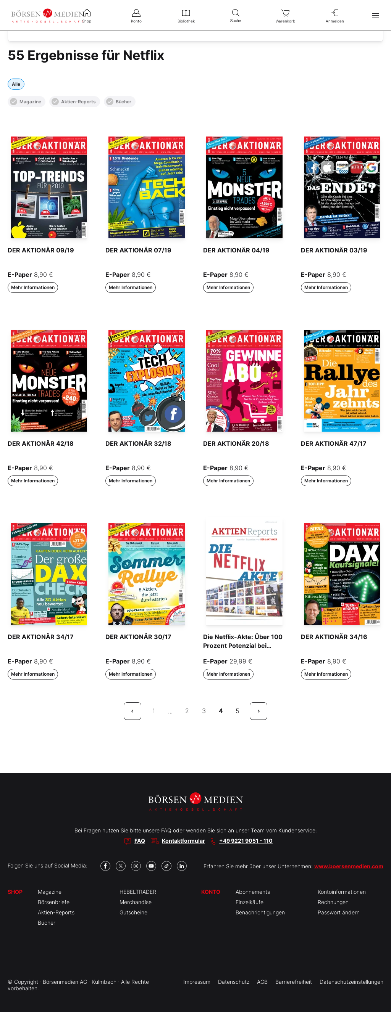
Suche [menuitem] (236, 15)
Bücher (118, 101)
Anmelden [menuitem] (335, 15)
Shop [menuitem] (86, 15)
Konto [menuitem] (136, 15)
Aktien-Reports (74, 101)
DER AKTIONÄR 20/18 (236, 443)
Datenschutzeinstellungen (351, 981)
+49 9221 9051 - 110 (246, 840)
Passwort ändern (339, 912)
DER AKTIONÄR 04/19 (236, 250)
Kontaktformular (183, 840)
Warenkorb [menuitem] (285, 15)
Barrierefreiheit (293, 981)
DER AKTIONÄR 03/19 (334, 250)
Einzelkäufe (249, 902)
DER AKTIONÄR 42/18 (41, 443)
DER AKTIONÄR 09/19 (41, 250)
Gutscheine (133, 912)
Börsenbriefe (53, 902)
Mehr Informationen (33, 287)
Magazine (25, 101)
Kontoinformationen (342, 891)
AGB (262, 981)
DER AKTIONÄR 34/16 (334, 637)
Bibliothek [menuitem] (186, 15)
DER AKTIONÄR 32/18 (138, 443)
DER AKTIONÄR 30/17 (138, 637)
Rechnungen (333, 902)
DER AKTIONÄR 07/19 (138, 250)
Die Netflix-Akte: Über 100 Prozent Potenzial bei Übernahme (243, 645)
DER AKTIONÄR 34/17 (41, 637)
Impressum (196, 981)
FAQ (139, 840)
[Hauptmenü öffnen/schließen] (375, 15)
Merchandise (136, 902)
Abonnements (253, 891)
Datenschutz (233, 981)
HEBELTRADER (138, 891)
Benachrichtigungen (260, 912)
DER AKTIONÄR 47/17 (334, 443)
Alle (16, 84)
